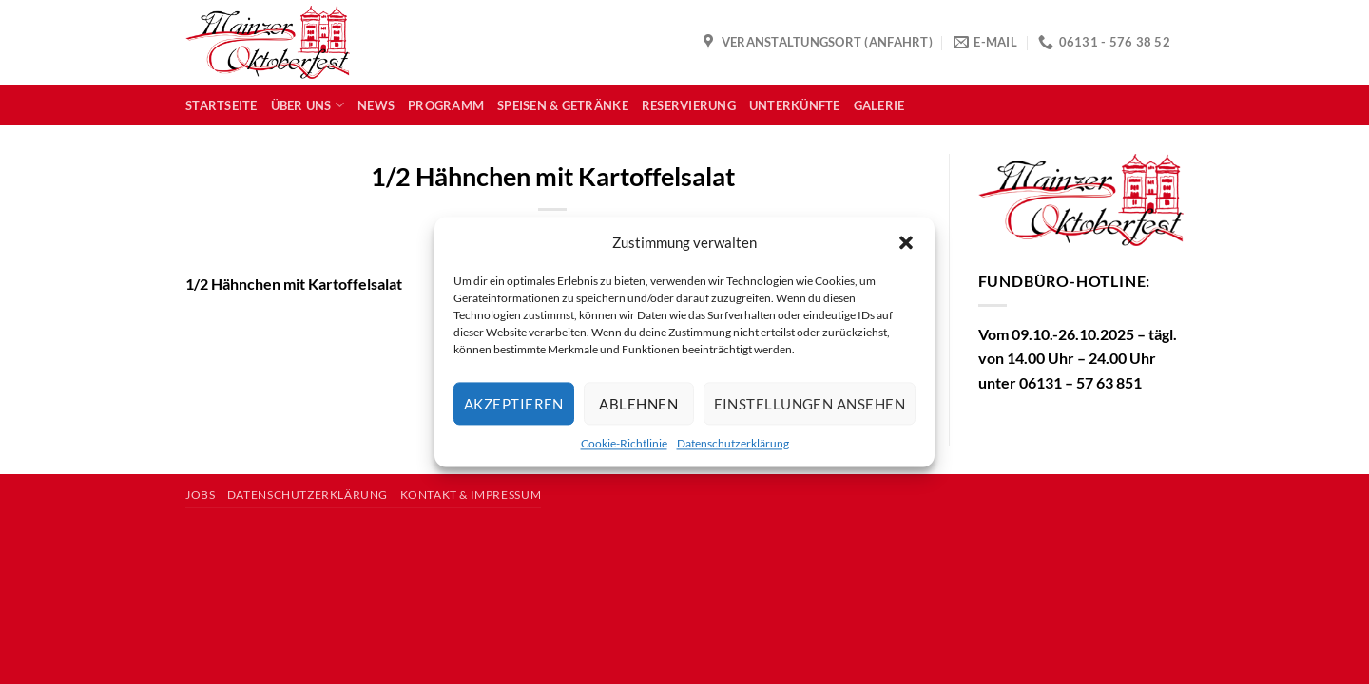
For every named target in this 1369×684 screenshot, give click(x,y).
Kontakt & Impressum (471, 494)
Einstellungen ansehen (809, 403)
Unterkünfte (794, 105)
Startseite (221, 105)
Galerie (879, 105)
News (376, 105)
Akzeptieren (514, 403)
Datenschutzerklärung (733, 443)
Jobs (200, 494)
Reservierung (689, 105)
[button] (906, 242)
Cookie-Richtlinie (624, 443)
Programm (446, 105)
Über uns (308, 105)
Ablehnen (638, 403)
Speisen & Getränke (562, 105)
